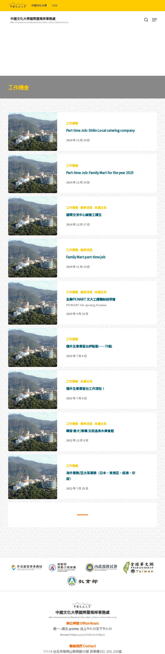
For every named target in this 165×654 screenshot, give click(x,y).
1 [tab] (79, 517)
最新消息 (86, 208)
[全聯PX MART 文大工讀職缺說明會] (82, 313)
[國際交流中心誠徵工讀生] (82, 216)
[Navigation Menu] (154, 20)
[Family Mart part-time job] (82, 268)
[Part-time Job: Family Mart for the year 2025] (82, 173)
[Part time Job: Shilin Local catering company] (82, 131)
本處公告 (101, 208)
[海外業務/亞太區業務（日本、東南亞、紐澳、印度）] (82, 487)
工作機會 (72, 123)
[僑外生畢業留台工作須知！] (82, 399)
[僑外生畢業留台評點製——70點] (82, 357)
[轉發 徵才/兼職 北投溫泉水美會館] (82, 442)
